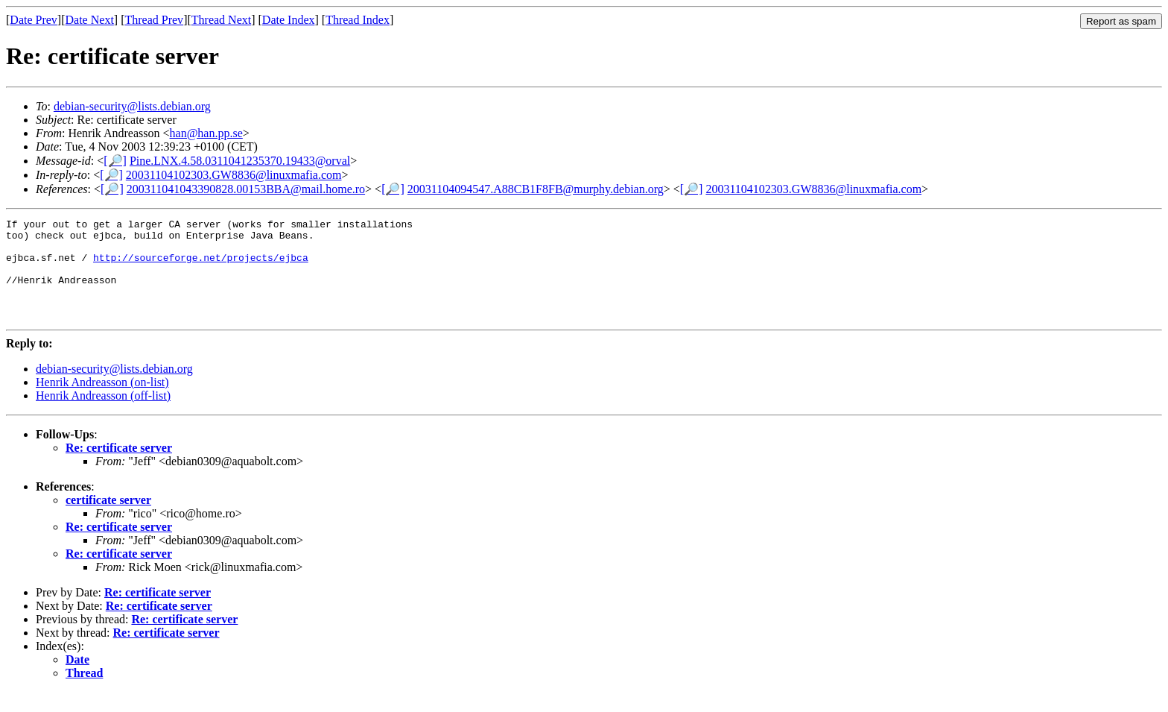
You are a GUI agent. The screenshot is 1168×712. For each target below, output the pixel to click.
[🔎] (115, 160)
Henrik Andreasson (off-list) (103, 415)
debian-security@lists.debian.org (132, 106)
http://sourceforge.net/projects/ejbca (200, 266)
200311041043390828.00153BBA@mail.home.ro (246, 189)
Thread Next (221, 19)
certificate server (108, 520)
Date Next (90, 19)
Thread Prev (153, 19)
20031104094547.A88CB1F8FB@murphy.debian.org (535, 189)
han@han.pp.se (206, 133)
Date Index (288, 19)
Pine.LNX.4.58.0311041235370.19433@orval (240, 160)
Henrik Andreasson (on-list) (102, 402)
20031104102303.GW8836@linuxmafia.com (234, 174)
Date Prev (33, 19)
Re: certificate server (119, 467)
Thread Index (358, 19)
